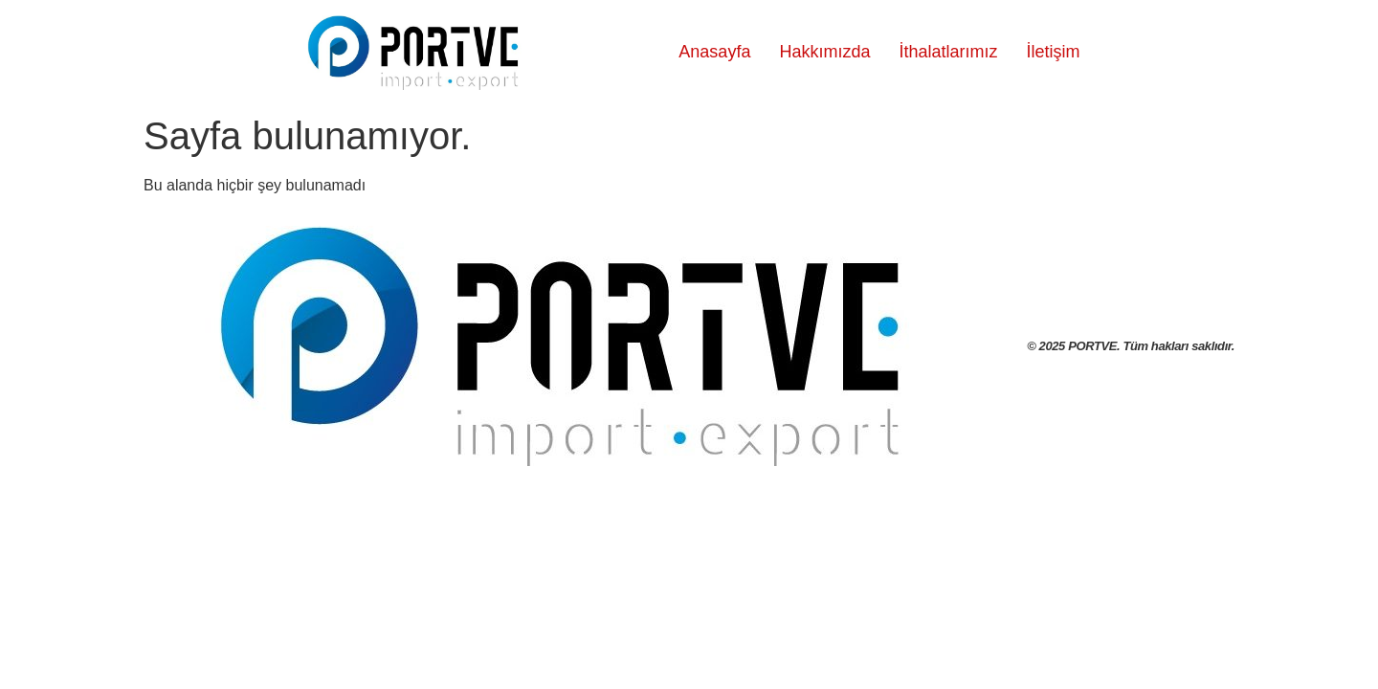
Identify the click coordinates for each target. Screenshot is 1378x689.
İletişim (1052, 51)
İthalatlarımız (948, 51)
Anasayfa (714, 51)
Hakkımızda (824, 51)
